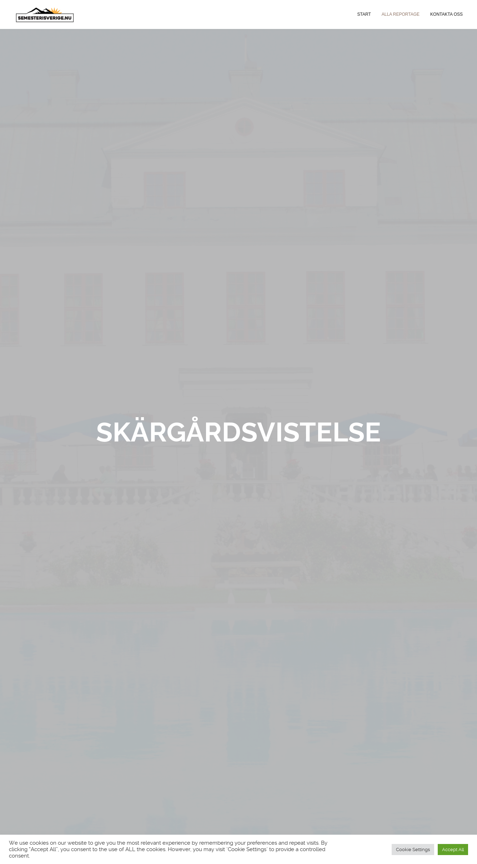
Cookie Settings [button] (413, 849)
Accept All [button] (453, 849)
